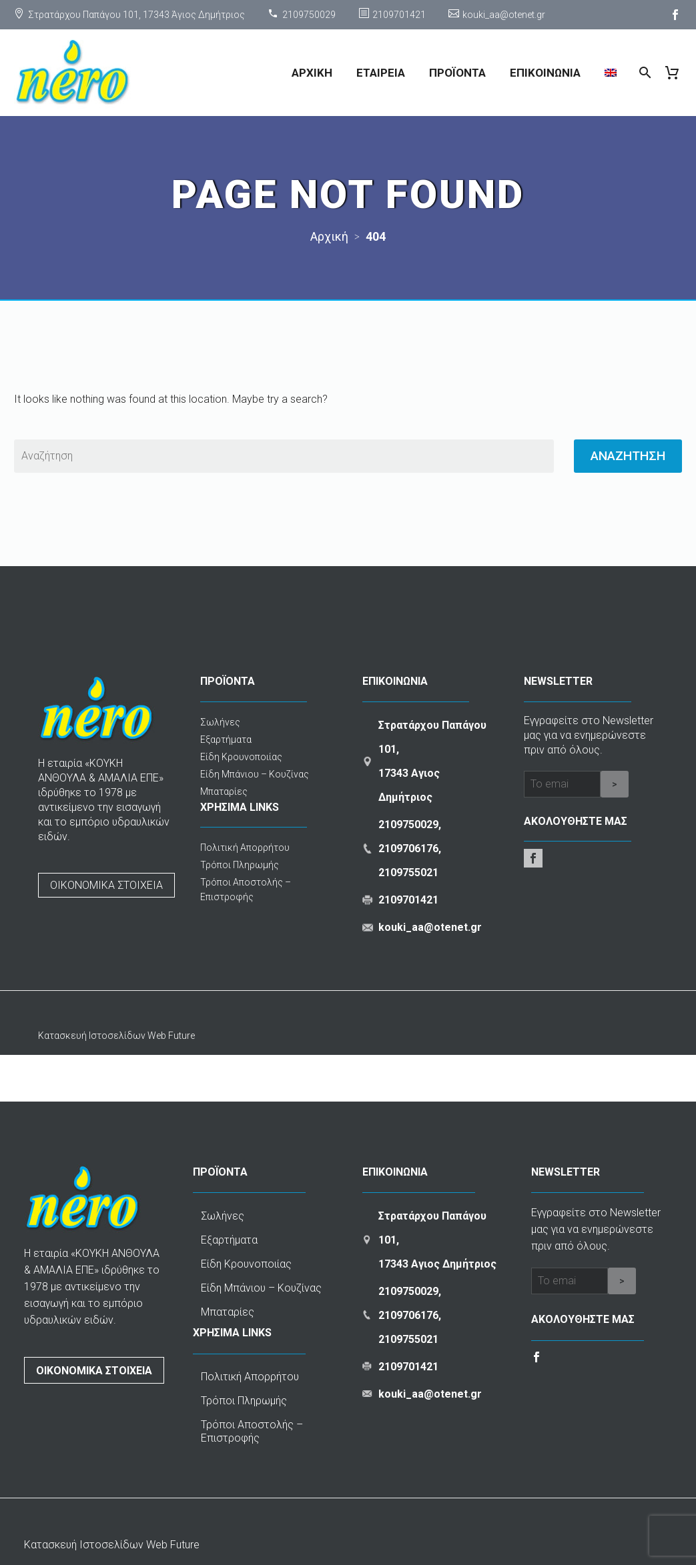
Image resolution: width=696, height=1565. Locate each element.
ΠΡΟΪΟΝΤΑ (457, 72)
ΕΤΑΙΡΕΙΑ (380, 72)
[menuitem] (611, 73)
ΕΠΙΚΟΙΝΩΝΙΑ (545, 72)
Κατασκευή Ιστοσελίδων (92, 1035)
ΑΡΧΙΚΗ (312, 72)
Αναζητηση (628, 455)
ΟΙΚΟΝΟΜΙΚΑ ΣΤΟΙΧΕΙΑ (106, 885)
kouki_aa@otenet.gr (503, 14)
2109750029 (309, 14)
